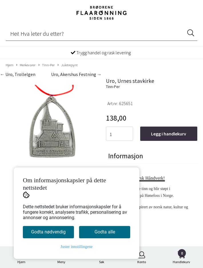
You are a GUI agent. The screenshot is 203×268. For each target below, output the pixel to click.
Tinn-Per (46, 65)
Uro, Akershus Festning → (76, 74)
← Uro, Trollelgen (17, 74)
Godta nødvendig (48, 232)
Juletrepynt (67, 65)
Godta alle (105, 232)
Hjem (9, 65)
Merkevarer (25, 65)
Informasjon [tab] (125, 155)
